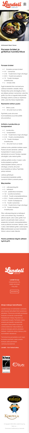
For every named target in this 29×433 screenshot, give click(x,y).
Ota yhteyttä (14, 291)
